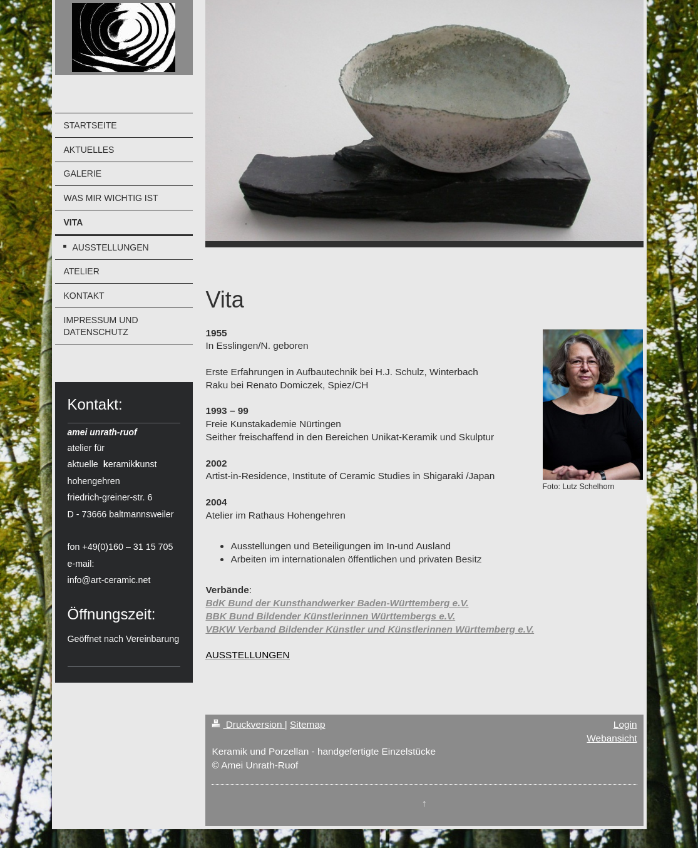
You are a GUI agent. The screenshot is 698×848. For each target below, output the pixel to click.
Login (625, 724)
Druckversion (248, 724)
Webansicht (612, 738)
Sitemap (307, 724)
